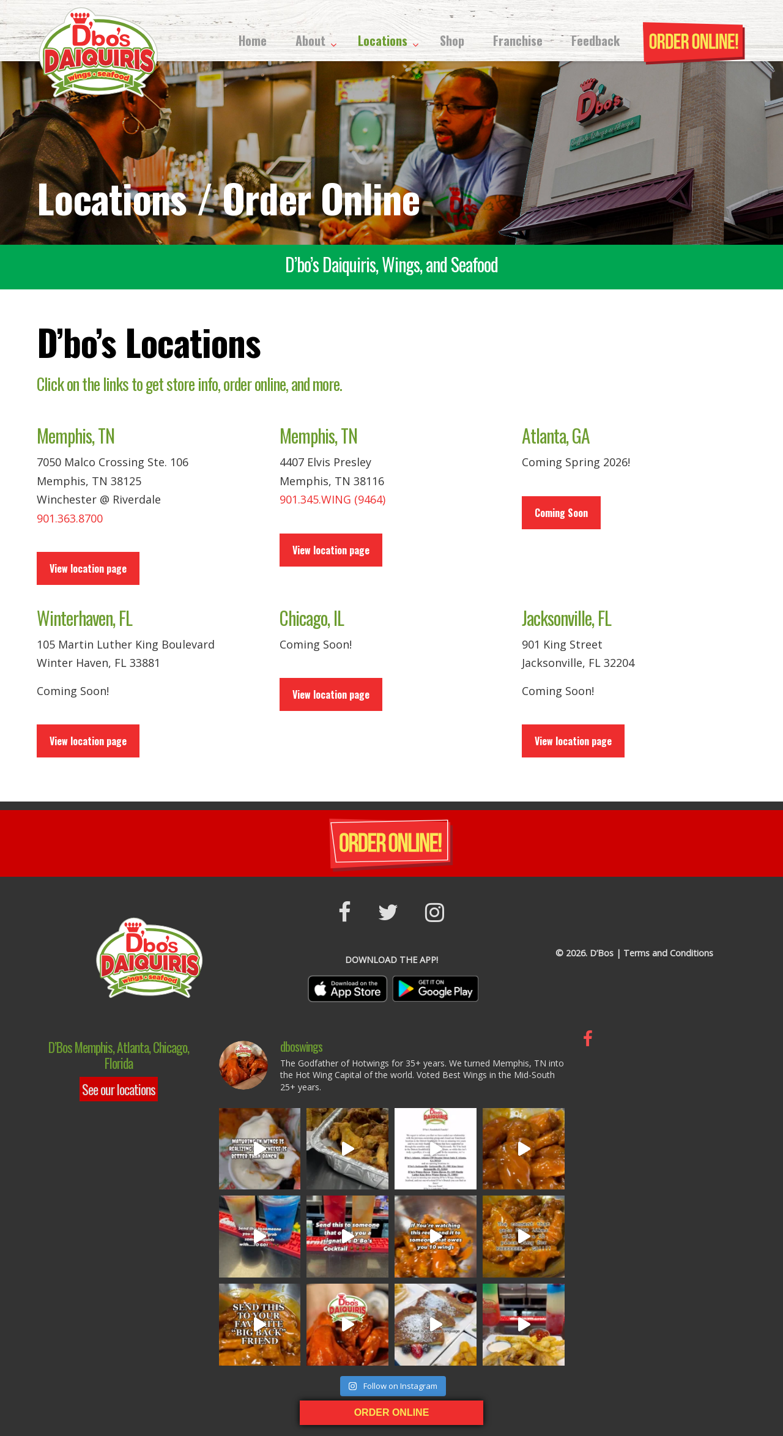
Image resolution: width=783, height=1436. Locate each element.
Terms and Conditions (668, 953)
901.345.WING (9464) (332, 499)
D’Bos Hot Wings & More (98, 52)
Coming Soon (561, 512)
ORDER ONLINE (391, 1412)
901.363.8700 (70, 518)
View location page (88, 568)
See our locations (118, 1089)
